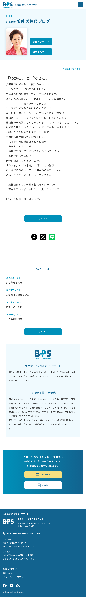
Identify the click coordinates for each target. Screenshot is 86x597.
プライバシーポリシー (14, 577)
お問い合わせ (43, 474)
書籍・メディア (40, 41)
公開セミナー (39, 51)
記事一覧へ (43, 218)
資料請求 (43, 485)
